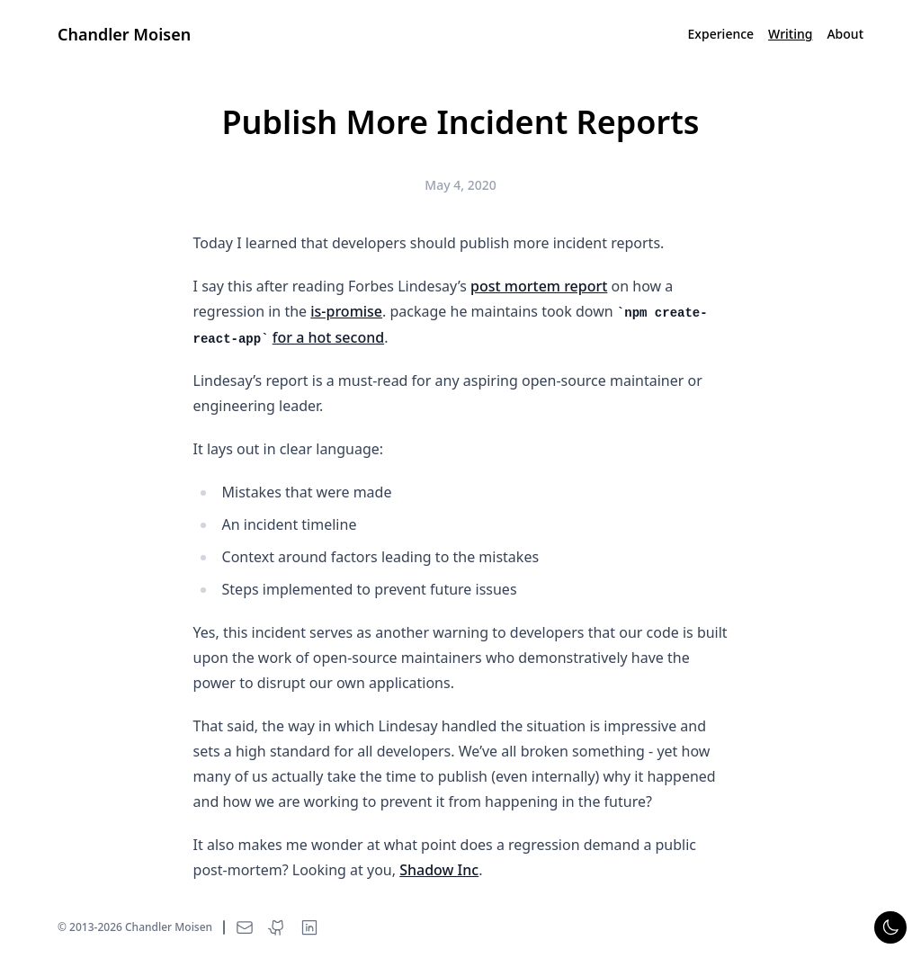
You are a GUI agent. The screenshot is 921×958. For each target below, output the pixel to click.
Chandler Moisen (124, 34)
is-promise (346, 311)
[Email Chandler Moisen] (245, 927)
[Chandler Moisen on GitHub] (277, 927)
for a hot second (328, 337)
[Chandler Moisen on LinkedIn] (309, 927)
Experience (721, 33)
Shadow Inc (438, 870)
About (845, 33)
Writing (790, 33)
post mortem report (538, 286)
